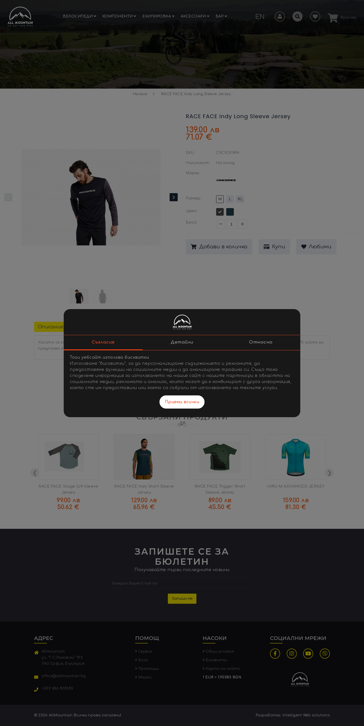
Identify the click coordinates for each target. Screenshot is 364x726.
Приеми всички (182, 402)
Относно (261, 342)
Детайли (182, 342)
